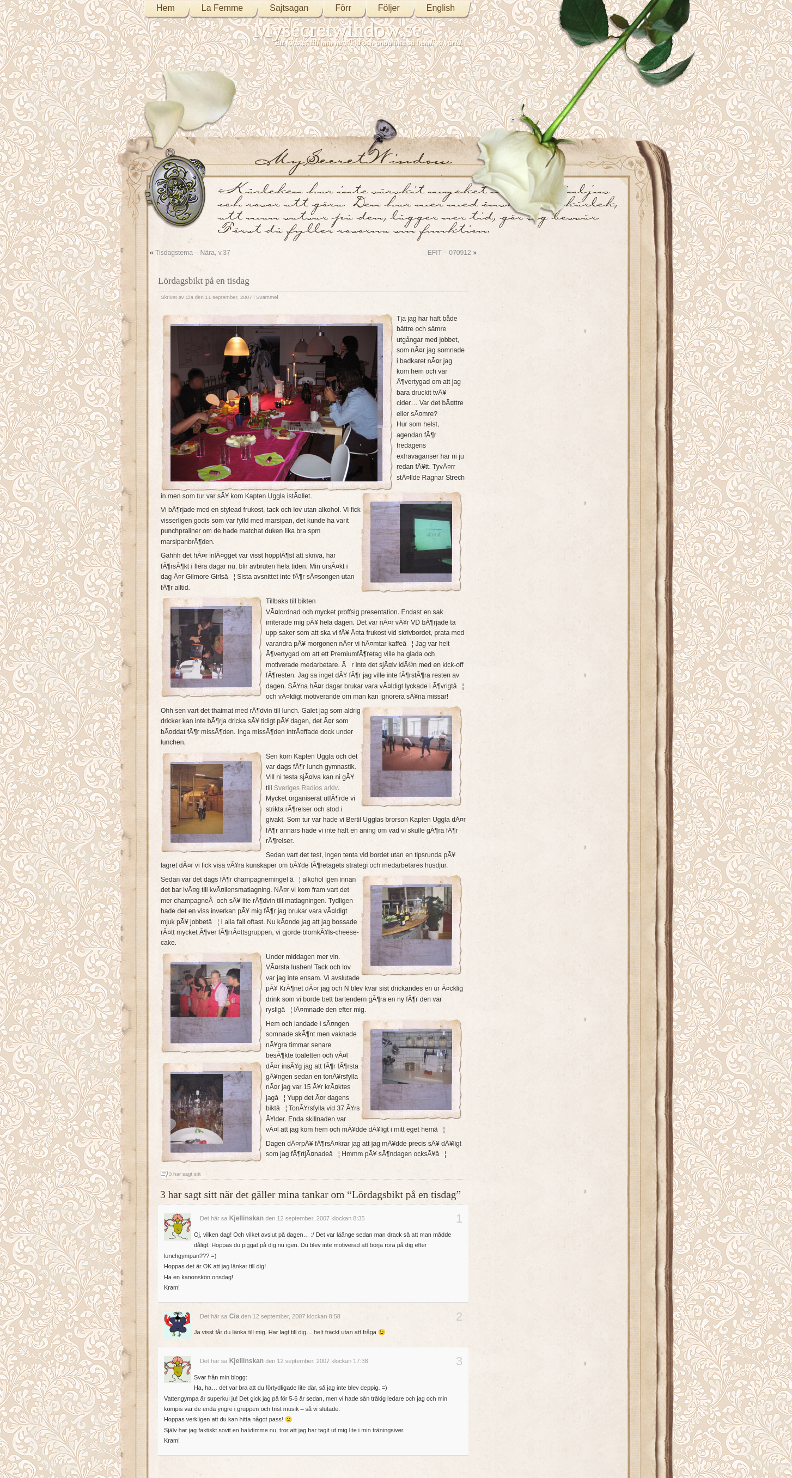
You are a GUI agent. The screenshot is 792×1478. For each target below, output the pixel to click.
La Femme (222, 8)
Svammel (267, 297)
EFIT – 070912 (449, 252)
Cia (189, 297)
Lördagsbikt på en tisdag (203, 281)
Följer (389, 8)
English (441, 8)
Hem (165, 8)
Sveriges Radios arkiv (306, 788)
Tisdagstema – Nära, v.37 (192, 252)
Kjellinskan (246, 1218)
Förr (343, 8)
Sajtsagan (289, 8)
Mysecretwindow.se (337, 29)
